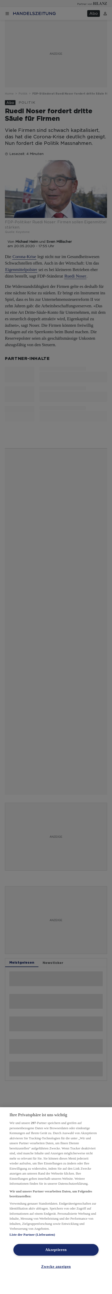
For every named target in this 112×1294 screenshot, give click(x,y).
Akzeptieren (56, 1250)
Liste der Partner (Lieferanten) (32, 1234)
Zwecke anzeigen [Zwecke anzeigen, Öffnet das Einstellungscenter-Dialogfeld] (56, 1266)
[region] (56, 1200)
